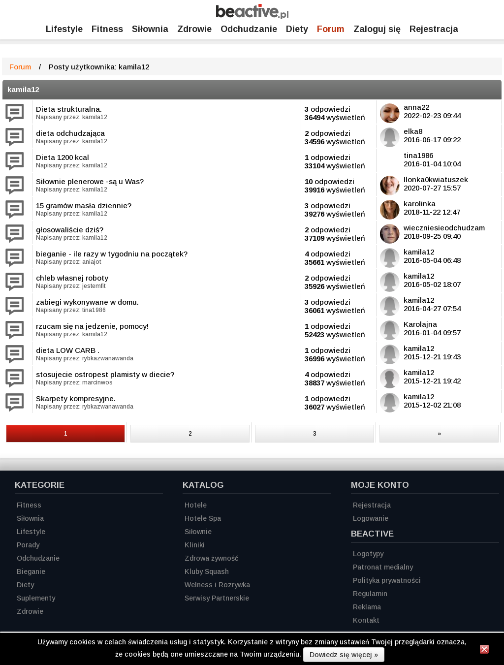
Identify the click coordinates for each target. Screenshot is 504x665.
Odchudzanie (248, 29)
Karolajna (420, 324)
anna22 (416, 107)
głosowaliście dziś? (69, 229)
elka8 (413, 131)
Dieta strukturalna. (69, 109)
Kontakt (366, 620)
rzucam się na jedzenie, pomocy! (92, 326)
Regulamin (370, 594)
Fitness (107, 29)
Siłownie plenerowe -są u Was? (90, 181)
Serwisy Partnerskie (217, 598)
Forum (331, 29)
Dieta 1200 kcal (62, 157)
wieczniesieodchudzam (444, 227)
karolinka (420, 203)
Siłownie (198, 532)
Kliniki (195, 545)
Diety (297, 29)
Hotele (196, 505)
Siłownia (150, 29)
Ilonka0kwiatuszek (436, 179)
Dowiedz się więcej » (344, 655)
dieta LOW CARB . (67, 350)
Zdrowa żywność (211, 558)
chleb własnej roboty (72, 278)
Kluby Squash (207, 571)
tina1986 (418, 155)
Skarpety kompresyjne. (76, 398)
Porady (28, 545)
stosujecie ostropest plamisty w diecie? (105, 374)
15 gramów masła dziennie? (83, 205)
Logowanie (370, 518)
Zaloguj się (377, 29)
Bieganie (31, 571)
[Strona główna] (252, 16)
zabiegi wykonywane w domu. (87, 302)
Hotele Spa (203, 518)
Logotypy (368, 554)
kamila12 (23, 89)
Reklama (367, 607)
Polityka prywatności (387, 580)
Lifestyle (64, 29)
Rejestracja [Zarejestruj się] (434, 29)
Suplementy (36, 598)
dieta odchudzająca (70, 133)
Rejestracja (372, 505)
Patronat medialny (383, 567)
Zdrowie (194, 29)
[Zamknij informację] (484, 651)
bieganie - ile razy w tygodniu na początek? (112, 254)
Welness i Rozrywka (217, 585)
